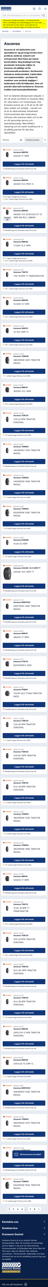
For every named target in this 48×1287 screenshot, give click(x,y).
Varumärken (16, 31)
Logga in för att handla (24, 164)
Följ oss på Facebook (14, 1284)
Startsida (5, 31)
